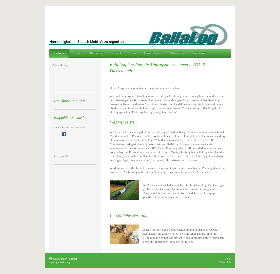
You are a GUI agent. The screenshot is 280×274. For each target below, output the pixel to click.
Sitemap (73, 258)
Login (228, 258)
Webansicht (225, 262)
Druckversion (58, 258)
